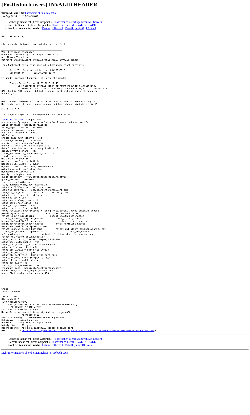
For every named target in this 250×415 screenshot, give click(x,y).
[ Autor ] (91, 28)
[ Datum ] (45, 28)
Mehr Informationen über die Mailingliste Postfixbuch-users (34, 411)
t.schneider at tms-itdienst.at (40, 12)
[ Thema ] (57, 28)
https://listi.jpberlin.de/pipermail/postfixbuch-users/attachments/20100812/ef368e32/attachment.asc (88, 389)
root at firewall (13, 136)
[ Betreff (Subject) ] (74, 28)
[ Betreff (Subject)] (74, 404)
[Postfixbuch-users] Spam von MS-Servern (78, 21)
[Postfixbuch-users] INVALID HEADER (75, 25)
